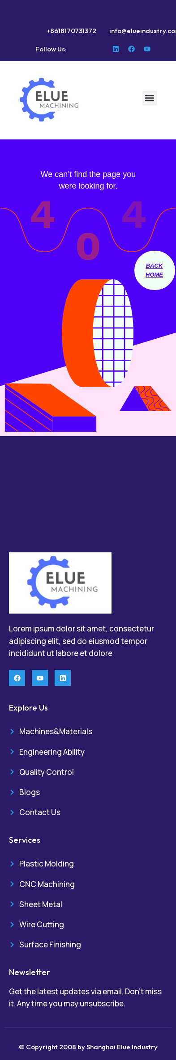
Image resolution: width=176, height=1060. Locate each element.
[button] (149, 98)
